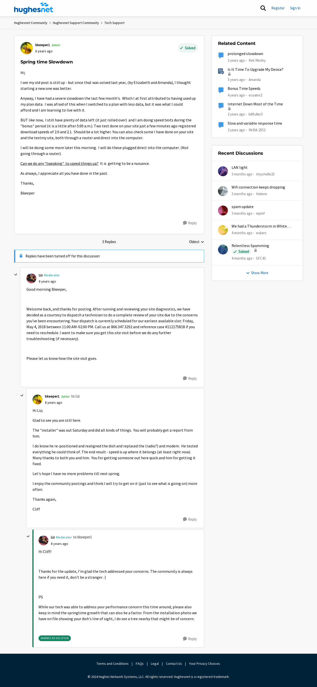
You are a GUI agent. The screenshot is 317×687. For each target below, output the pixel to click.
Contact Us (174, 663)
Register (278, 8)
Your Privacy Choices (205, 663)
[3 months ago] (242, 174)
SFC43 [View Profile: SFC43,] (261, 258)
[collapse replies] (16, 275)
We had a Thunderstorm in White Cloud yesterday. (259, 226)
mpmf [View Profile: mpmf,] (260, 213)
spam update (243, 206)
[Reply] (190, 223)
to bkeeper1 (82, 537)
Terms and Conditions (113, 663)
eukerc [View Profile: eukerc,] (261, 232)
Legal (155, 663)
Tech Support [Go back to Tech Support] (114, 22)
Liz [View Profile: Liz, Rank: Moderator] (41, 275)
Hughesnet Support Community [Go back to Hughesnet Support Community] (76, 22)
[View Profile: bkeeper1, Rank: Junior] (26, 48)
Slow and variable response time (255, 123)
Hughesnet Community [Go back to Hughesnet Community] (30, 22)
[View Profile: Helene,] (223, 191)
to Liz (75, 396)
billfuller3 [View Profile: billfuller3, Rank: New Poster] (256, 114)
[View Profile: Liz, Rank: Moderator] (31, 278)
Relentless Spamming (250, 245)
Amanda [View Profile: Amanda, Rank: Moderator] (255, 79)
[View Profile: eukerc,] (223, 230)
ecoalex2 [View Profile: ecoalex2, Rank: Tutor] (255, 95)
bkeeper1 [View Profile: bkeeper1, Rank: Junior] (42, 45)
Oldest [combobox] (196, 242)
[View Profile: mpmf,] (223, 210)
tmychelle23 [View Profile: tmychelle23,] (265, 174)
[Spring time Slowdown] (47, 281)
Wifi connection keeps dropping (258, 187)
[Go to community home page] (34, 8)
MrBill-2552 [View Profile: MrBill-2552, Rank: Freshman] (257, 129)
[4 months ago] (242, 233)
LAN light (240, 167)
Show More (257, 272)
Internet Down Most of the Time (255, 104)
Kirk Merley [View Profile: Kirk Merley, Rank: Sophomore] (257, 60)
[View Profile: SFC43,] (223, 249)
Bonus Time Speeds (244, 88)
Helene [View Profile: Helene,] (261, 193)
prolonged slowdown (245, 53)
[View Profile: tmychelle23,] (223, 171)
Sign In (295, 8)
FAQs (140, 663)
